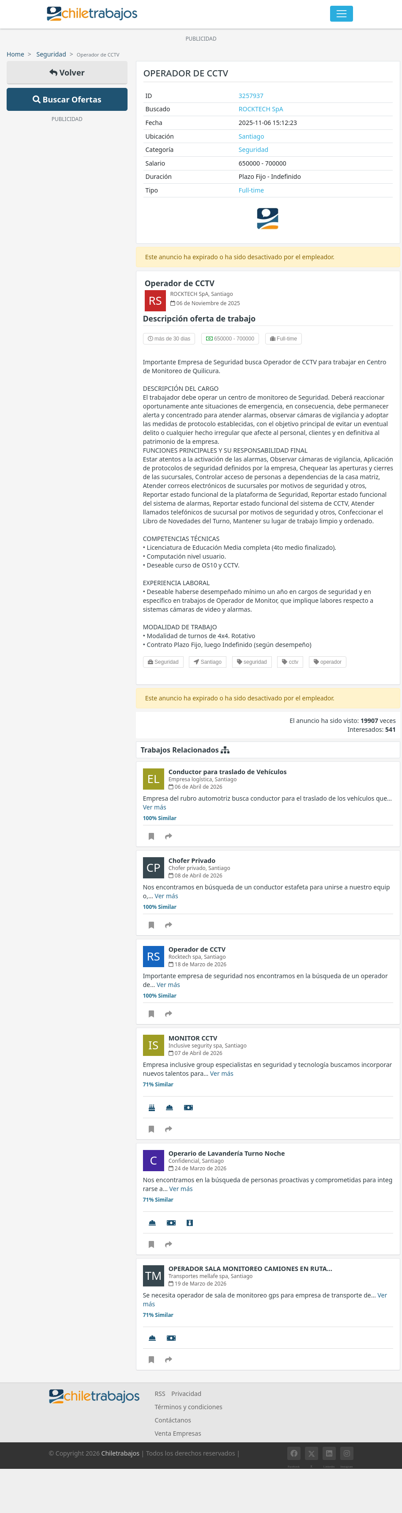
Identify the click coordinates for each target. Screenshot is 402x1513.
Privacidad (186, 1393)
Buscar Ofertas (67, 99)
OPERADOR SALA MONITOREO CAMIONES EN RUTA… (250, 1268)
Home (15, 54)
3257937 (251, 95)
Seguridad (51, 54)
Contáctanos (173, 1420)
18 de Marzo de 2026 (198, 964)
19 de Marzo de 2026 (198, 1283)
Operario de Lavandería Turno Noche (227, 1153)
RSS (160, 1393)
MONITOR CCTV (193, 1038)
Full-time (251, 190)
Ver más (154, 807)
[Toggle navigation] (341, 14)
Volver (67, 72)
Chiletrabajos (120, 1453)
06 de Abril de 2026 (195, 787)
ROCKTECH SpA (261, 109)
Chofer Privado (192, 860)
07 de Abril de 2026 (195, 1053)
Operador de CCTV (179, 283)
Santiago (251, 136)
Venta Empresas (178, 1433)
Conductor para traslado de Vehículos (228, 772)
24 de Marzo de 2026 (198, 1168)
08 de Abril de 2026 (195, 875)
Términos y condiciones (189, 1407)
